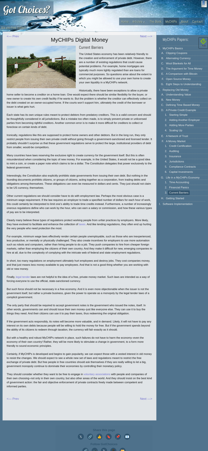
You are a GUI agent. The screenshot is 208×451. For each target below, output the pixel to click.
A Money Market (175, 141)
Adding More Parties (181, 125)
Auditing (174, 151)
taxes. (82, 224)
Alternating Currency (178, 58)
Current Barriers (178, 192)
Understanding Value (178, 94)
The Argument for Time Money (184, 68)
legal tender (23, 277)
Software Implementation (178, 204)
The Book (156, 21)
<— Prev (13, 36)
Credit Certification (180, 146)
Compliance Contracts (182, 166)
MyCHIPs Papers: (176, 39)
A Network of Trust (177, 136)
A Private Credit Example (181, 110)
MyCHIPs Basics (173, 48)
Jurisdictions (176, 161)
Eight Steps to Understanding (183, 84)
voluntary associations (97, 374)
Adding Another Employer (184, 120)
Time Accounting (179, 182)
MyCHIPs (171, 21)
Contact (197, 21)
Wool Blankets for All (178, 63)
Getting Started (175, 198)
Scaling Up (175, 130)
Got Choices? (26, 9)
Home (125, 21)
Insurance (175, 156)
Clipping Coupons (176, 53)
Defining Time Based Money (183, 105)
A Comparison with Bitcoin (181, 73)
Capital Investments (181, 171)
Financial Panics (179, 187)
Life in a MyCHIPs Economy (183, 177)
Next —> (146, 36)
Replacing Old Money (175, 89)
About (184, 21)
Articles (138, 21)
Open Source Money (178, 79)
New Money (173, 99)
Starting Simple (178, 114)
